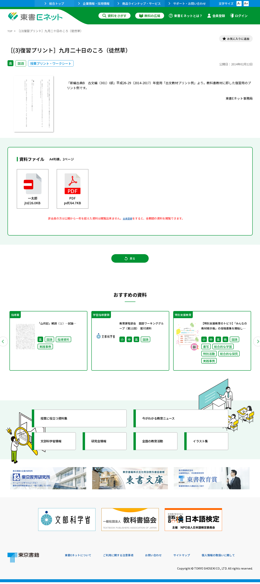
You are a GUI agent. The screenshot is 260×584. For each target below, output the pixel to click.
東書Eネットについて (80, 557)
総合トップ (54, 3)
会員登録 (216, 15)
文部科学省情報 (54, 447)
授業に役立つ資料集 (58, 424)
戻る (130, 261)
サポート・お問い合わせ (187, 3)
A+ (246, 3)
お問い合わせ (162, 557)
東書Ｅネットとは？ (185, 15)
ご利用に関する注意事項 (124, 557)
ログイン (239, 15)
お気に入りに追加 (235, 39)
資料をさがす (114, 15)
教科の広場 (149, 15)
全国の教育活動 (156, 447)
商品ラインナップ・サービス (139, 3)
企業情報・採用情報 (94, 3)
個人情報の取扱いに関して (234, 557)
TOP (11, 31)
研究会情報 (102, 447)
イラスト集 (203, 447)
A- (239, 3)
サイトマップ (193, 557)
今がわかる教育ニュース (163, 424)
